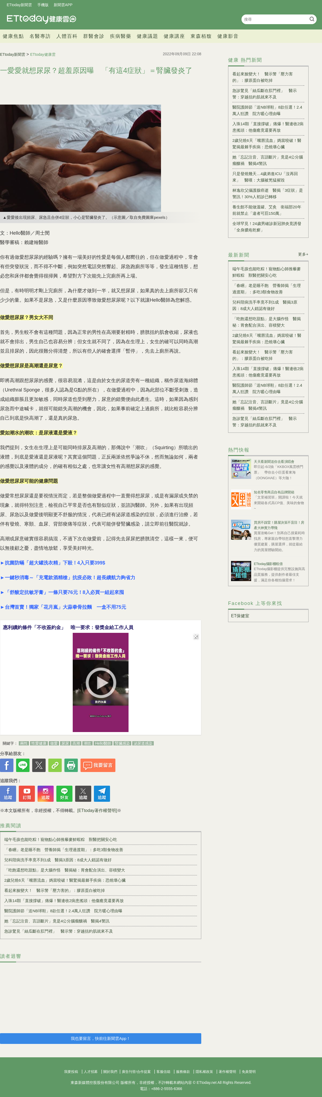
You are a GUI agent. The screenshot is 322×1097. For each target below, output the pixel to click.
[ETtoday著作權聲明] (97, 810)
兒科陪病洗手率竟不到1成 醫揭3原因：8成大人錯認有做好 (58, 860)
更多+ (303, 254)
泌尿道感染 (143, 743)
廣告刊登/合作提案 (136, 1072)
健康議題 (147, 36)
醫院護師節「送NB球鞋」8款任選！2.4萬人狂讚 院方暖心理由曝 (63, 910)
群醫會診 (94, 36)
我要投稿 (71, 1072)
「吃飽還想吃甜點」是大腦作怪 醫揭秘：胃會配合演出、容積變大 (64, 870)
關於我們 (110, 1072)
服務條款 (183, 1072)
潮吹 (87, 743)
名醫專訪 (40, 36)
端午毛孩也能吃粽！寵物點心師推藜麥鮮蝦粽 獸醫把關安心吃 (60, 839)
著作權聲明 (227, 1072)
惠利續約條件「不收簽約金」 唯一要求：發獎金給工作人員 (68, 627)
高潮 (76, 743)
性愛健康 (38, 743)
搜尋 (312, 19)
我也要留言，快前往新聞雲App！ (100, 1038)
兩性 (24, 743)
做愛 (54, 743)
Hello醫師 (103, 743)
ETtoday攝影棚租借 (268, 564)
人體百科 (67, 36)
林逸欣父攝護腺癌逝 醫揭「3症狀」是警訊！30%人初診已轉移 (267, 193)
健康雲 (41, 19)
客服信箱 (163, 1072)
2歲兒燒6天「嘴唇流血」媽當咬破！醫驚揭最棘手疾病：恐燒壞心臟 (65, 880)
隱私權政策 (204, 1072)
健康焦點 (13, 36)
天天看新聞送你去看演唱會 (274, 462)
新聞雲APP (63, 5)
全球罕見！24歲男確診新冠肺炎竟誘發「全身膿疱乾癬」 (266, 226)
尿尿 (65, 743)
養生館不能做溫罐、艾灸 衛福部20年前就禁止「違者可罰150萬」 (266, 210)
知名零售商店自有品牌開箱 (274, 492)
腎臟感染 (122, 743)
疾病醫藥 (120, 36)
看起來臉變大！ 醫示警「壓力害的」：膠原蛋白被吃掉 (54, 890)
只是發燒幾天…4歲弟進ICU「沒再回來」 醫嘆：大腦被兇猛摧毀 (265, 176)
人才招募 (91, 1072)
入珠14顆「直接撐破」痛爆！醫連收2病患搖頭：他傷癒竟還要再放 (64, 900)
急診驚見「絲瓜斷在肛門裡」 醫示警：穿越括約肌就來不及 (58, 931)
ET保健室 (240, 616)
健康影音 (228, 36)
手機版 (43, 5)
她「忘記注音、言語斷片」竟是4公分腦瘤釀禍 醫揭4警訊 (56, 921)
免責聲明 (249, 1072)
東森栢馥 (201, 36)
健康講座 (174, 36)
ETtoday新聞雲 (19, 5)
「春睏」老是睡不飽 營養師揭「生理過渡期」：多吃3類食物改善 (63, 849)
